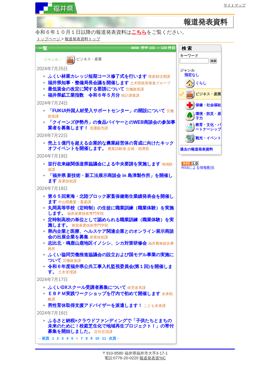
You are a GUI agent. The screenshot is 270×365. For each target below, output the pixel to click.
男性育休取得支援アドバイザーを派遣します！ (95, 305)
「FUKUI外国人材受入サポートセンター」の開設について (106, 110)
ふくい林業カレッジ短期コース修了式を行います (97, 76)
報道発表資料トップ (82, 39)
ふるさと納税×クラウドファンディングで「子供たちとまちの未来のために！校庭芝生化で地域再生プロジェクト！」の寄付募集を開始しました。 (111, 326)
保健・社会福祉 (208, 105)
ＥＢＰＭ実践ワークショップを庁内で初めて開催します (104, 293)
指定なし (191, 75)
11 (104, 338)
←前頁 (43, 338)
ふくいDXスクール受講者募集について (87, 287)
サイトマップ (235, 5)
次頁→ (114, 338)
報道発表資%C (153, 358)
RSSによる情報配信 (197, 166)
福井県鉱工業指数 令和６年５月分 (84, 95)
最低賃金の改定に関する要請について (86, 89)
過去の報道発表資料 (196, 149)
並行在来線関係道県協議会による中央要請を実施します (104, 164)
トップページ (49, 39)
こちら (139, 32)
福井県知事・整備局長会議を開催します (88, 82)
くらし (200, 83)
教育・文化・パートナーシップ (208, 127)
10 (97, 338)
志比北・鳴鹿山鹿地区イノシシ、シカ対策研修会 (97, 243)
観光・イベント (208, 138)
